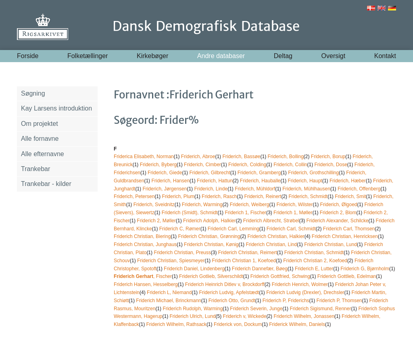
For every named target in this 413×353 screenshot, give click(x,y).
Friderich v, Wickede (245, 316)
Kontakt (385, 55)
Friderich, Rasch (219, 196)
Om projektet (39, 123)
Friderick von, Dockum (238, 324)
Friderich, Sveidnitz (154, 204)
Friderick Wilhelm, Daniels (297, 324)
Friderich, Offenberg (359, 189)
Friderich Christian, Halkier (275, 236)
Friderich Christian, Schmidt (314, 252)
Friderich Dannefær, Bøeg (260, 269)
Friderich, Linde (210, 189)
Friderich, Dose (330, 164)
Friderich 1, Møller (293, 212)
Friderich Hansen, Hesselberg (146, 284)
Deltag (283, 55)
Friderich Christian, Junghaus (145, 244)
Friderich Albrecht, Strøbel (271, 220)
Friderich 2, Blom (338, 212)
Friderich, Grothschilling (313, 172)
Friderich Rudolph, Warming (193, 308)
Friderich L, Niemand (169, 292)
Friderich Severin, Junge (256, 308)
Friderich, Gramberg (259, 172)
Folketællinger (87, 55)
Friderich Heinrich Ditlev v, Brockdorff (225, 284)
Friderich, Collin (290, 164)
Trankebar (35, 168)
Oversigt (333, 55)
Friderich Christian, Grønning (209, 236)
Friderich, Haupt (305, 181)
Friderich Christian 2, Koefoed (315, 260)
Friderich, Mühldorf (255, 189)
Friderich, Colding (247, 164)
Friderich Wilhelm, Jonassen (303, 316)
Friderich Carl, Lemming (233, 229)
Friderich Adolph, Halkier (209, 220)
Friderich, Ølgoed (338, 204)
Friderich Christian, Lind (271, 244)
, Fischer (143, 276)
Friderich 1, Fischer (245, 212)
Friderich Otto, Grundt (232, 300)
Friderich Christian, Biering (142, 236)
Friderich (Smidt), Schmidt (190, 212)
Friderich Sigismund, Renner (320, 308)
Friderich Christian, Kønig (211, 244)
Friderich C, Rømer (179, 229)
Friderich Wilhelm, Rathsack (176, 324)
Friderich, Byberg (158, 164)
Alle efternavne (42, 153)
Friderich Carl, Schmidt (291, 229)
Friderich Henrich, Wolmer (300, 284)
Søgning (33, 93)
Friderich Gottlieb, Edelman (346, 276)
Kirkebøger (152, 55)
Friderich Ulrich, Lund (193, 316)
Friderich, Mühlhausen (306, 189)
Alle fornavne (39, 138)
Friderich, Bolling (285, 156)
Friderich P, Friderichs (286, 300)
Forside (27, 55)
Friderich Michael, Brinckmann (168, 300)
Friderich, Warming (202, 204)
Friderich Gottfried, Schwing (280, 276)
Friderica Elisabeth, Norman (144, 156)
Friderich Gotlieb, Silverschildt (211, 276)
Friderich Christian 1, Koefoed (244, 260)
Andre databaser (221, 55)
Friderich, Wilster (294, 204)
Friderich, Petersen (134, 196)
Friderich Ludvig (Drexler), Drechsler (305, 292)
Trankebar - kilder (46, 183)
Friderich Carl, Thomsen (349, 229)
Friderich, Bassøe (241, 156)
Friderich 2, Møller (156, 220)
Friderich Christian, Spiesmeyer (170, 260)
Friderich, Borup (328, 156)
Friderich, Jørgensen (164, 189)
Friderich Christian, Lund (330, 244)
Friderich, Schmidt (307, 196)
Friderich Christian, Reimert (247, 252)
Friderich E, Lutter (314, 269)
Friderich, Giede (165, 172)
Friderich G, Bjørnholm (364, 269)
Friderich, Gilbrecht (209, 172)
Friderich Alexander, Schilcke (337, 220)
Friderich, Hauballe (260, 181)
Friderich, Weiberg (249, 204)
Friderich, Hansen (170, 181)
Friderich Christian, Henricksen (345, 236)
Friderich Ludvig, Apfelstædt (229, 292)
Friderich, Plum (178, 196)
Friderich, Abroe (198, 156)
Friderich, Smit (350, 196)
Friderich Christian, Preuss (182, 252)
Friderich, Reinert (262, 196)
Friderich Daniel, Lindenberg (194, 269)
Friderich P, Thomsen (339, 300)
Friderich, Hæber (348, 181)
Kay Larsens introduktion (56, 108)
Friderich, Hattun (215, 181)
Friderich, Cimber (202, 164)
